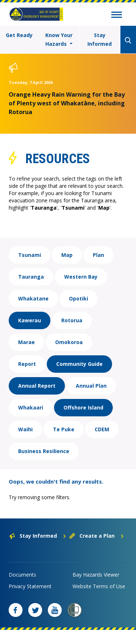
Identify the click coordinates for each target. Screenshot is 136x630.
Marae (26, 342)
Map (67, 254)
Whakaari (30, 407)
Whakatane (33, 298)
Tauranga (31, 276)
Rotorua (71, 320)
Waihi (25, 429)
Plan (98, 254)
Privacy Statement (30, 586)
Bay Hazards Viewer (96, 574)
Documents (22, 574)
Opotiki (78, 298)
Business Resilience (43, 451)
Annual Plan (91, 385)
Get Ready (19, 35)
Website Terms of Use (99, 586)
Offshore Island (83, 407)
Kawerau (29, 320)
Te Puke (63, 429)
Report (27, 363)
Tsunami (29, 254)
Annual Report (36, 385)
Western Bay (81, 276)
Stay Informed (99, 39)
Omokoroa (69, 342)
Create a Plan (96, 535)
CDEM (102, 429)
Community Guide (79, 363)
